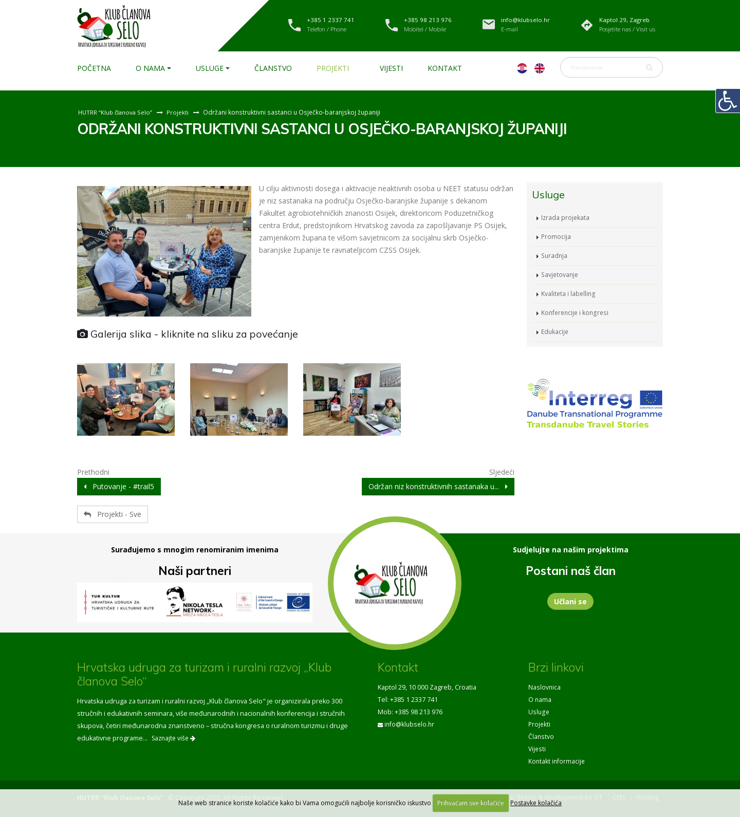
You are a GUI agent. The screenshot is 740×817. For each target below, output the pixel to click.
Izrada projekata (565, 217)
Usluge (210, 68)
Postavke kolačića (536, 803)
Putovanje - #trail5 (119, 486)
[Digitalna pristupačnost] (727, 100)
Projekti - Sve (112, 514)
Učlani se (570, 601)
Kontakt (445, 68)
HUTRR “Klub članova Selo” (116, 112)
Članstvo (273, 68)
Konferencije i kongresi (576, 312)
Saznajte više (173, 738)
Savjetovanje (560, 274)
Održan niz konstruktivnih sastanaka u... (438, 486)
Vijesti (391, 68)
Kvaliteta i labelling (569, 293)
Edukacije (555, 331)
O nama (150, 68)
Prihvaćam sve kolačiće (470, 803)
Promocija (556, 236)
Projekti (333, 68)
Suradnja (555, 255)
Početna (94, 68)
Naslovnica (544, 687)
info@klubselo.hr (410, 724)
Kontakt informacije (557, 761)
